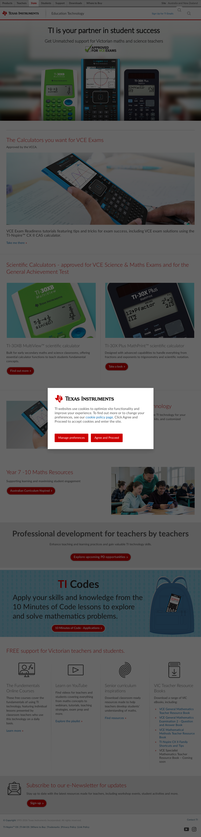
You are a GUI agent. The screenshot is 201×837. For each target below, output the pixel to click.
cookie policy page (99, 417)
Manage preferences (71, 437)
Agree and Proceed (106, 437)
